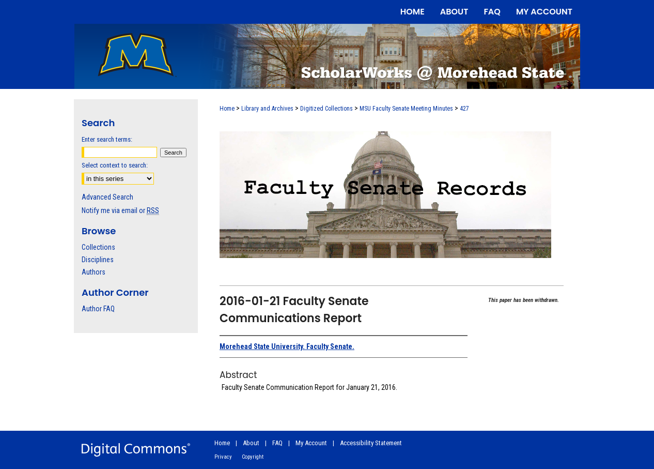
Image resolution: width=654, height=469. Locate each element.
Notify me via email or (120, 210)
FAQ (277, 443)
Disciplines (98, 259)
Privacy (223, 456)
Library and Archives (267, 108)
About (251, 443)
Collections (98, 247)
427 (464, 108)
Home (227, 108)
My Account (311, 443)
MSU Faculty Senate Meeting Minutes (406, 108)
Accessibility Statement (371, 443)
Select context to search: (115, 165)
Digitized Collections (326, 108)
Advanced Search (107, 197)
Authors (93, 272)
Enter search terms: (107, 139)
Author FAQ (98, 309)
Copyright (252, 456)
